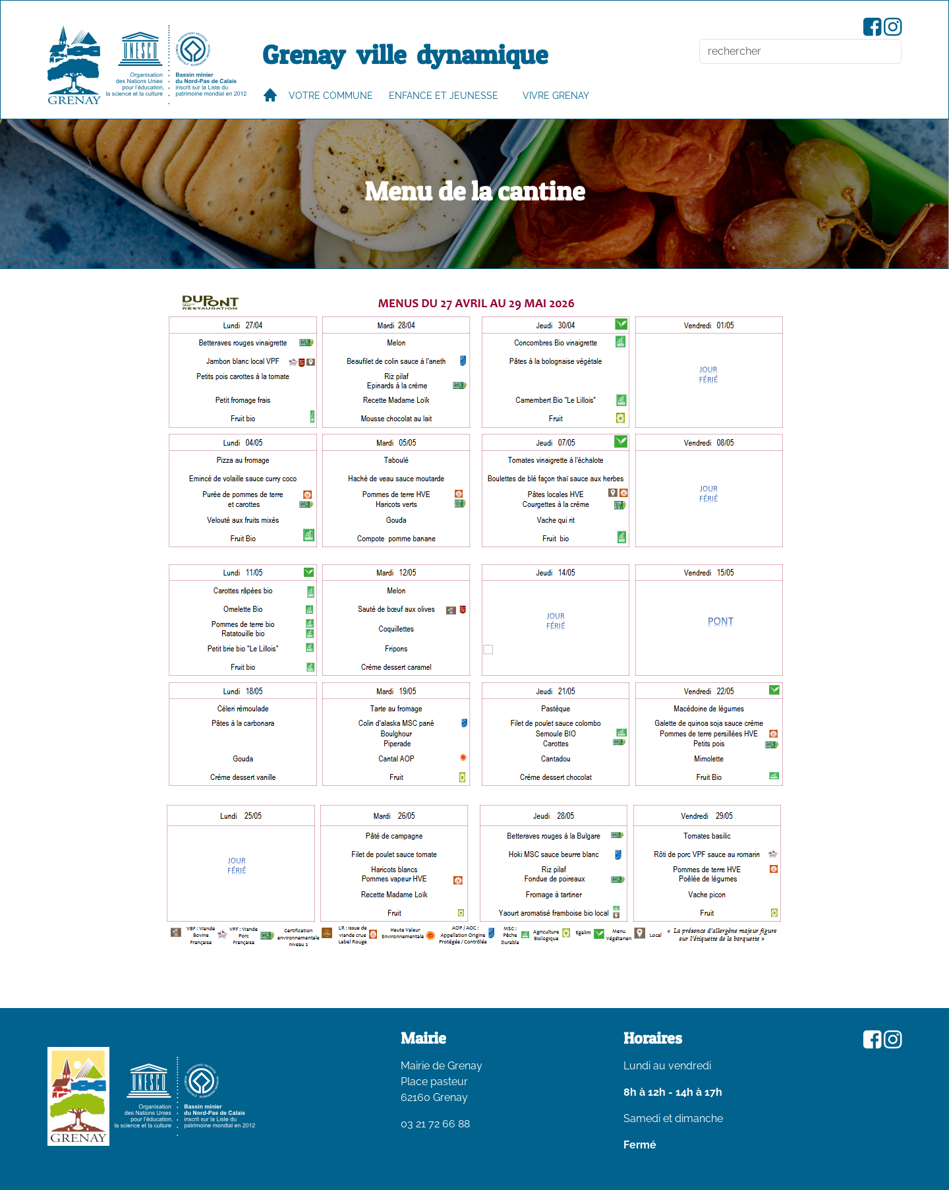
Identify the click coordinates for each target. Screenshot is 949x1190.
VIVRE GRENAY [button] (556, 95)
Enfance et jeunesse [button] (443, 95)
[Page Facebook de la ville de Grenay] (872, 30)
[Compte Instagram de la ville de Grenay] (893, 30)
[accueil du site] (74, 64)
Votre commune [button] (331, 95)
